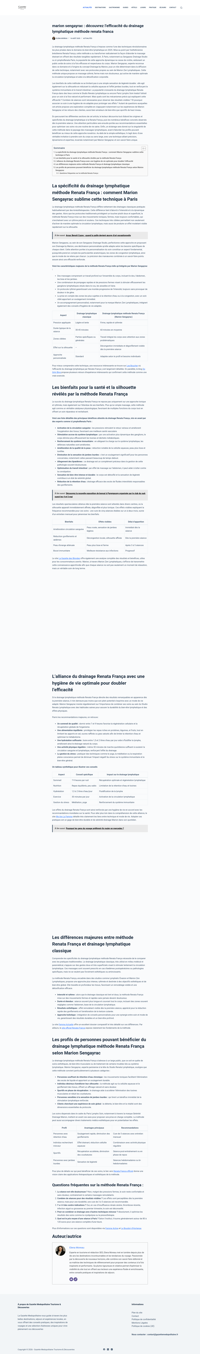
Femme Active (111, 1228)
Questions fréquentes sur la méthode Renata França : (79, 173)
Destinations (100, 7)
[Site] (75, 1279)
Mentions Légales (140, 1323)
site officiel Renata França (73, 1028)
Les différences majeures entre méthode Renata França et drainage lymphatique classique (92, 164)
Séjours (162, 7)
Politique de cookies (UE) (143, 1326)
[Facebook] (104, 1349)
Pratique (152, 7)
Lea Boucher (132, 365)
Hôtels (134, 7)
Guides (125, 7)
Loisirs (143, 7)
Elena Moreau (76, 1247)
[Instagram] (112, 1349)
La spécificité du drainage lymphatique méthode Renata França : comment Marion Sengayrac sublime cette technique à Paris (99, 153)
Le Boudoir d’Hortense (131, 1228)
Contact (172, 7)
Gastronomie (114, 7)
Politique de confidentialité (144, 1319)
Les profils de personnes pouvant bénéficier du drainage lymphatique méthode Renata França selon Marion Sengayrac (99, 168)
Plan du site (137, 1312)
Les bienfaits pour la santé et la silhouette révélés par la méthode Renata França (88, 158)
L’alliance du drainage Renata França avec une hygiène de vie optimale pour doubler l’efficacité (94, 161)
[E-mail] (71, 1279)
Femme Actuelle (66, 1024)
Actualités (87, 7)
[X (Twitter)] (108, 1349)
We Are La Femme (64, 816)
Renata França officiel (123, 1171)
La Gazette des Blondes (69, 558)
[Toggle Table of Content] (142, 148)
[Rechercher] (181, 8)
